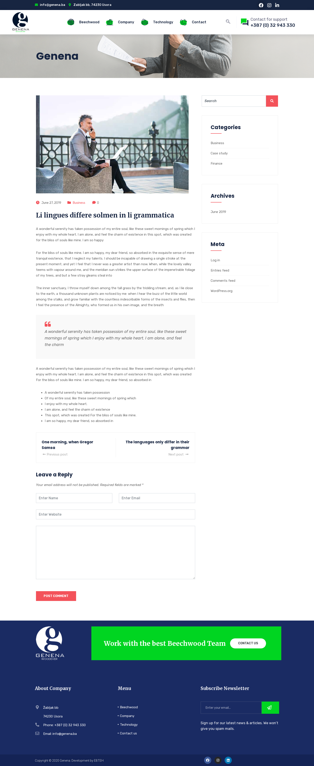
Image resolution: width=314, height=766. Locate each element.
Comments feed (223, 281)
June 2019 (218, 212)
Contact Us (248, 643)
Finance (216, 163)
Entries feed (220, 270)
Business (79, 203)
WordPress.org (221, 291)
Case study (219, 153)
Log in (215, 260)
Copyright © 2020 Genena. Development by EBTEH (69, 760)
